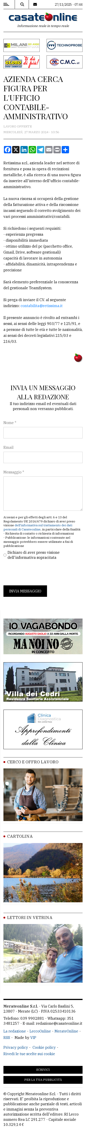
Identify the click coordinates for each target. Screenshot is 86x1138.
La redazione (14, 1031)
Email (8, 447)
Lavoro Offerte (17, 126)
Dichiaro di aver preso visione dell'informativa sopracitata (34, 555)
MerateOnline (66, 1031)
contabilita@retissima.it (42, 305)
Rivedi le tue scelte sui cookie (29, 1054)
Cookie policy (44, 1047)
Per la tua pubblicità (43, 1080)
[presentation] (38, 573)
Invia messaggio (25, 591)
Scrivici (43, 1070)
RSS (6, 1037)
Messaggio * (13, 472)
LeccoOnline (40, 1031)
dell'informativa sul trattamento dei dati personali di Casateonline (37, 527)
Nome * (9, 422)
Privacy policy (15, 1047)
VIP (33, 1037)
